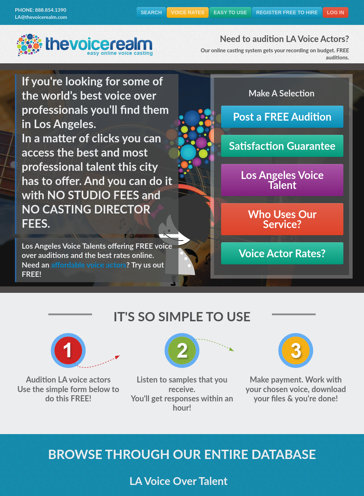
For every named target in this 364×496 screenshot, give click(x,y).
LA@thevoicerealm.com (41, 17)
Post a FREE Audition (282, 116)
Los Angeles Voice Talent (282, 180)
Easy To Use (230, 12)
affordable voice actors (88, 264)
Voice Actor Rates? (282, 253)
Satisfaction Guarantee (282, 145)
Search (151, 12)
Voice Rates (187, 12)
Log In (335, 12)
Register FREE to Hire (287, 12)
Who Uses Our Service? (282, 219)
